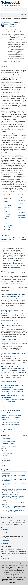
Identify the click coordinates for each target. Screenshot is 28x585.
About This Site (4, 563)
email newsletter (20, 9)
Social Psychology (7, 453)
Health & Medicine (7, 198)
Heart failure (21, 200)
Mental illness (21, 198)
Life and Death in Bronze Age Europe (12, 412)
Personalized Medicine (7, 210)
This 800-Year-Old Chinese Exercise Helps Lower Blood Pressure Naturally (13, 507)
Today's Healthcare (7, 202)
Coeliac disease (22, 212)
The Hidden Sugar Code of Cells (10, 422)
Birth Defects (7, 229)
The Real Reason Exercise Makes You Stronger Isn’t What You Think (12, 493)
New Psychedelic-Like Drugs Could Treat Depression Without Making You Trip (13, 497)
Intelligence (5, 455)
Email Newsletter (7, 527)
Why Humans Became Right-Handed (12, 431)
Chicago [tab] (23, 272)
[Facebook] (9, 61)
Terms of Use (23, 565)
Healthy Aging (7, 214)
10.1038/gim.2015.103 (14, 267)
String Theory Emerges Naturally (11, 417)
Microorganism (22, 215)
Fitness (4, 465)
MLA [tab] (12, 272)
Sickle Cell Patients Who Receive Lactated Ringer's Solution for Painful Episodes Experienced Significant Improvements (13, 296)
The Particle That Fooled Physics (11, 410)
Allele (19, 207)
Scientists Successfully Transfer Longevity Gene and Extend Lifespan (13, 511)
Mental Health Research (8, 441)
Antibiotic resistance (21, 203)
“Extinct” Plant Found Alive (9, 429)
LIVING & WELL (4, 458)
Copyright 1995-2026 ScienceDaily (11, 567)
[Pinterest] (14, 61)
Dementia (4, 451)
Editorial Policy (14, 565)
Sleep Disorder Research (9, 446)
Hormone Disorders (6, 217)
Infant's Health (8, 221)
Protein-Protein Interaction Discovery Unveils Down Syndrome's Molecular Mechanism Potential (14, 325)
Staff (11, 563)
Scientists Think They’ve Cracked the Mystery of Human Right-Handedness (14, 490)
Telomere (20, 210)
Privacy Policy (5, 565)
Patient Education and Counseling (8, 225)
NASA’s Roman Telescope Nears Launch (13, 420)
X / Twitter (6, 543)
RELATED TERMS (20, 194)
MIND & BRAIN (4, 448)
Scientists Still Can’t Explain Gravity (11, 424)
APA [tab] (17, 272)
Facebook (6, 540)
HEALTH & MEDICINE (5, 438)
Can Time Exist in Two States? (10, 427)
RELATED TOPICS (6, 194)
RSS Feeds (6, 529)
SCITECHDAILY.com (11, 381)
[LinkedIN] (17, 61)
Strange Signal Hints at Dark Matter (11, 415)
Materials (3, 237)
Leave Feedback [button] (7, 556)
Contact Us (6, 558)
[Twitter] (12, 61)
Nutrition (4, 463)
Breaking (3, 406)
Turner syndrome (22, 217)
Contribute (17, 563)
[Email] (19, 61)
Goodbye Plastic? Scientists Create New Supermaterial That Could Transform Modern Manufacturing (13, 391)
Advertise (23, 563)
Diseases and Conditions (7, 206)
